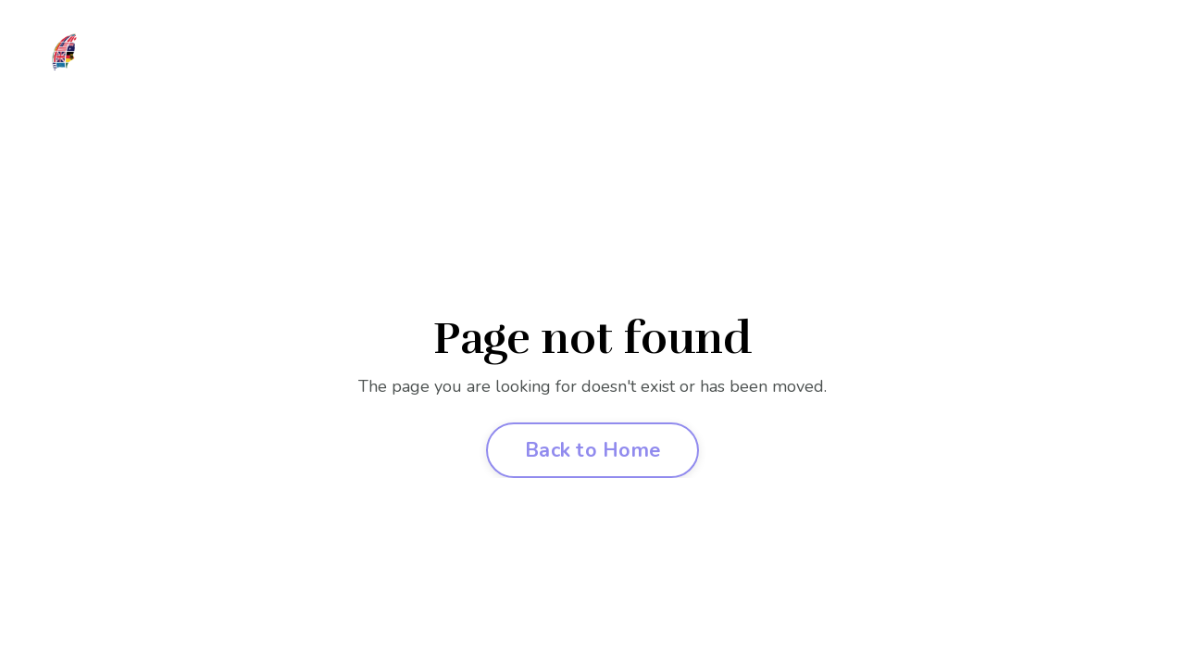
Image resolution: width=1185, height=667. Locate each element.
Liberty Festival (612, 61)
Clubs (405, 61)
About (294, 61)
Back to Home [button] (592, 450)
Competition (491, 61)
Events (714, 61)
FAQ (773, 61)
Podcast (837, 61)
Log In (909, 61)
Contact (979, 61)
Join (351, 61)
